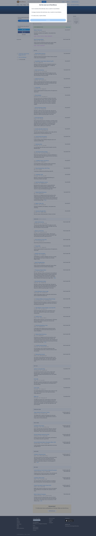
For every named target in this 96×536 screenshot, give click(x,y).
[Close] (65, 5)
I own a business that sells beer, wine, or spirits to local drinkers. (45, 8)
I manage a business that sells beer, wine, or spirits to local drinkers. (46, 12)
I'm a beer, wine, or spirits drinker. (38, 15)
